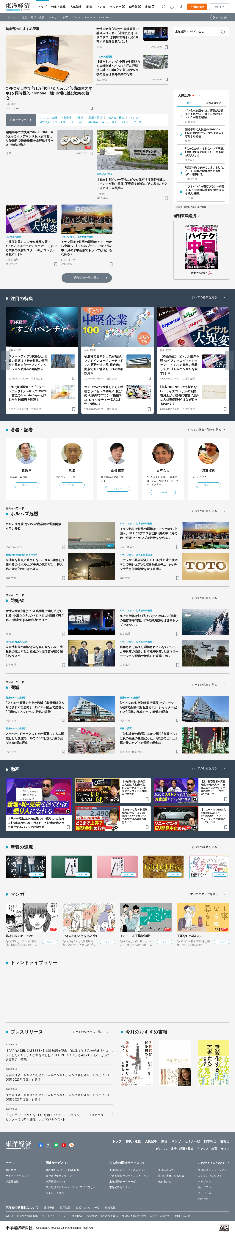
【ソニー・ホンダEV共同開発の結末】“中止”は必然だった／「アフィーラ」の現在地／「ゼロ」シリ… (213, 816)
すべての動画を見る (204, 768)
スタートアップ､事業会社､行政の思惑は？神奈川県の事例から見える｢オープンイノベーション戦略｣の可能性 (28, 362)
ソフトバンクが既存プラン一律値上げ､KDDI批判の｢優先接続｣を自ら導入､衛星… (205, 190)
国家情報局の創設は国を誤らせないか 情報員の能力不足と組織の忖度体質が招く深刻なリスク (34, 651)
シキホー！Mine (55, 1193)
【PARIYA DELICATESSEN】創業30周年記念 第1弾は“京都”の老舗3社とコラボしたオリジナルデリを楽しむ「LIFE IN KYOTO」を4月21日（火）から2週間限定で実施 (57, 1055)
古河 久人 (163, 470)
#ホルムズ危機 (49, 117)
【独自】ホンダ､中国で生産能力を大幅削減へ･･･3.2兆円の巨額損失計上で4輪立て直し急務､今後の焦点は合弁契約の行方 (118, 68)
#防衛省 (67, 117)
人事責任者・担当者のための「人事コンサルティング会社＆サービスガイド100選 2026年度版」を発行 (57, 1077)
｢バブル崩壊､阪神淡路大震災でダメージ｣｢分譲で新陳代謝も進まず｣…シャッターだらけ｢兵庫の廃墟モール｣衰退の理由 (148, 707)
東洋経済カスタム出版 (171, 1175)
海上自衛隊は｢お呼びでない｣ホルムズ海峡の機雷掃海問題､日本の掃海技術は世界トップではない (149, 620)
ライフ (76, 17)
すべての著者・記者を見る (204, 429)
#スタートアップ (132, 122)
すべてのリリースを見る (88, 1031)
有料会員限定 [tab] (213, 103)
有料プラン (204, 1181)
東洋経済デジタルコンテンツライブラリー (71, 1187)
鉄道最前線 (12, 1181)
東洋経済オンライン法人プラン (127, 1169)
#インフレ (135, 117)
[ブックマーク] (91, 108)
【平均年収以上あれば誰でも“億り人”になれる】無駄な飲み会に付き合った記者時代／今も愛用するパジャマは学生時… (36, 823)
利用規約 (203, 1198)
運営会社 (49, 1207)
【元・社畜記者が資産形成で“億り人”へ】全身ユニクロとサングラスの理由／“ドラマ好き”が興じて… (213, 788)
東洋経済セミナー (119, 1187)
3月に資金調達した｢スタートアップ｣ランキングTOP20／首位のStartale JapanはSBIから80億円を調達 (28, 393)
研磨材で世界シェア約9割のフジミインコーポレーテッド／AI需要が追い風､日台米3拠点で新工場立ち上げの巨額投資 (103, 365)
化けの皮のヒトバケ (19, 936)
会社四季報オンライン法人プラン (129, 1175)
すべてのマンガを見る (204, 894)
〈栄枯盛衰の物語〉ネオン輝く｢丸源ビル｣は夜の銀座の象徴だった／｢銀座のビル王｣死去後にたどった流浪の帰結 (148, 738)
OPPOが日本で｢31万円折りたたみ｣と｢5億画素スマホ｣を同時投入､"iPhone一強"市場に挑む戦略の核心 (49, 93)
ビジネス (13, 17)
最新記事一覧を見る (86, 277)
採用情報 (65, 1207)
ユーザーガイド (207, 1193)
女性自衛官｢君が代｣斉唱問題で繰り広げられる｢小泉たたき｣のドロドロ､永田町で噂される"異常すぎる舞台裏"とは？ (117, 35)
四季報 (133, 6)
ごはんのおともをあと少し (81, 936)
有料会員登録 (197, 6)
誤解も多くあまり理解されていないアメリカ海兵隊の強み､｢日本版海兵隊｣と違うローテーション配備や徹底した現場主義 (149, 651)
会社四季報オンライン (59, 1175)
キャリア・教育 (58, 17)
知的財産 (77, 1216)
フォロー (26, 485)
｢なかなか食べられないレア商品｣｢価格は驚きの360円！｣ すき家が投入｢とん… (205, 152)
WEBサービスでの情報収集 (22, 1216)
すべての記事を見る (204, 510)
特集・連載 (58, 6)
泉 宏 (72, 470)
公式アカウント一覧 (88, 1207)
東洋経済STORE (55, 1181)
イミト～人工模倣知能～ (136, 936)
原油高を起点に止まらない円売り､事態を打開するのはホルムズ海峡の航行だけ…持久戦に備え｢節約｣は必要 (35, 564)
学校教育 (11, 1169)
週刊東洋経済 (184, 216)
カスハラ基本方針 (160, 1216)
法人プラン (204, 1187)
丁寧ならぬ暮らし (189, 936)
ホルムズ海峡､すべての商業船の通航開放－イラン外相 (35, 526)
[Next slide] (229, 360)
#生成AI (93, 122)
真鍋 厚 (27, 470)
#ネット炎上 (109, 122)
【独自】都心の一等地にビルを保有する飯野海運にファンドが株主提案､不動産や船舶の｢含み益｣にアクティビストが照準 (132, 184)
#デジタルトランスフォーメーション (62, 122)
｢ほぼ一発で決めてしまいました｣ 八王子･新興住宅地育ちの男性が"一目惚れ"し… (205, 171)
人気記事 (76, 6)
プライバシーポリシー (55, 1216)
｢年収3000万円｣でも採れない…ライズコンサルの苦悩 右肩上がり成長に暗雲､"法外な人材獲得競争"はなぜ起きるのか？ (179, 395)
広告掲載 (110, 1207)
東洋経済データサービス (123, 1181)
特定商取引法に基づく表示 (102, 1216)
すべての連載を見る (204, 846)
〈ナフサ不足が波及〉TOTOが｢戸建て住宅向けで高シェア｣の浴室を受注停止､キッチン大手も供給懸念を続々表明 (149, 564)
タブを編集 (221, 17)
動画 (89, 6)
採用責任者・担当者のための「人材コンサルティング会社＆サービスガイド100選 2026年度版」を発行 (57, 1097)
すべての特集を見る (204, 297)
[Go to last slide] (5, 360)
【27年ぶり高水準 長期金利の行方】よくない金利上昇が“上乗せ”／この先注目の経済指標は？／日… (134, 816)
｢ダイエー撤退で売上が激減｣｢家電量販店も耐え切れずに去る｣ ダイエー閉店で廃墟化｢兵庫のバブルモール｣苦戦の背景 (35, 707)
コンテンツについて (210, 1175)
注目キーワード (19, 119)
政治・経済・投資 (33, 17)
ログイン (219, 6)
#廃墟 (79, 117)
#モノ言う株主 (115, 117)
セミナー (115, 6)
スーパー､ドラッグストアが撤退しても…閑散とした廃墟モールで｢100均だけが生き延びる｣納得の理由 (35, 738)
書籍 (148, 6)
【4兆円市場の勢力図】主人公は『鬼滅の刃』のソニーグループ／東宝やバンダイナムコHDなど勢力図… (135, 788)
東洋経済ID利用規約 (134, 1216)
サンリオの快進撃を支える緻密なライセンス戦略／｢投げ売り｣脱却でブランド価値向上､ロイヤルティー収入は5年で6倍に (103, 395)
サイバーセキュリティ (19, 1175)
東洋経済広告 (166, 1169)
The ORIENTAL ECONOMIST (63, 1169)
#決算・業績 (95, 117)
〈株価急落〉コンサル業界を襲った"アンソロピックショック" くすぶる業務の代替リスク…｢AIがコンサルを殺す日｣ (31, 248)
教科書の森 (164, 1181)
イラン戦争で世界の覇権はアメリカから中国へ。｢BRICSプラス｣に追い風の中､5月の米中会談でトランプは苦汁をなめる (86, 248)
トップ (42, 6)
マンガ (101, 6)
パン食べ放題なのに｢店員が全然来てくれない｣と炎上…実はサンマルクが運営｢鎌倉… (204, 114)
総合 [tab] (189, 103)
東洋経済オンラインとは (189, 31)
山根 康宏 (117, 470)
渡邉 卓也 (208, 470)
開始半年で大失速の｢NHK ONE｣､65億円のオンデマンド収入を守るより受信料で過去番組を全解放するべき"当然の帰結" (30, 138)
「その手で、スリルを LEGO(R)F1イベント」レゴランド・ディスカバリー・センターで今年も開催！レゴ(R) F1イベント (58, 1117)
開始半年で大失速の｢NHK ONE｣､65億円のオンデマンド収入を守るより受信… (204, 133)
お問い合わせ (182, 1216)
